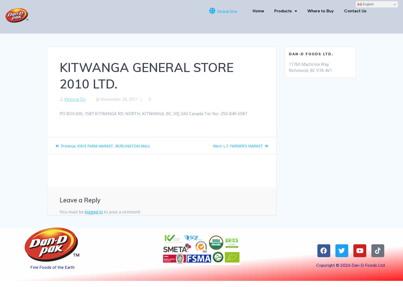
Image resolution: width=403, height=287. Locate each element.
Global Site (227, 11)
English (366, 4)
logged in (94, 218)
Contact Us (355, 10)
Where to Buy (320, 10)
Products (285, 11)
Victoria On (75, 99)
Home (258, 10)
